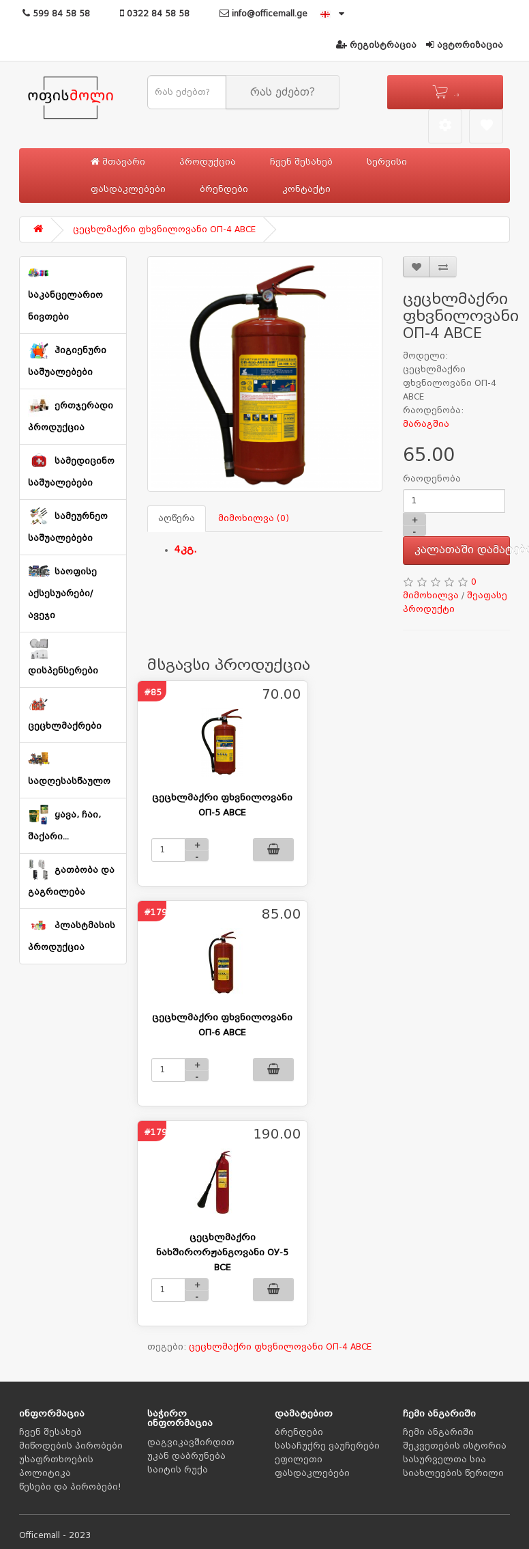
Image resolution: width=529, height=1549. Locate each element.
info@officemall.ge (263, 13)
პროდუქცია (207, 162)
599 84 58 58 (56, 13)
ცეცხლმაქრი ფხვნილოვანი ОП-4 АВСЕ (164, 229)
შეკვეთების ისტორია (455, 1446)
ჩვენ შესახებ (301, 162)
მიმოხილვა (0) (253, 518)
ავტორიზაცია (464, 45)
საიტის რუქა (177, 1470)
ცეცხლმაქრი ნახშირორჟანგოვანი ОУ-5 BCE (222, 1252)
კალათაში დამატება (462, 550)
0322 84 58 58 (155, 13)
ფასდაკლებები (128, 189)
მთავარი (118, 161)
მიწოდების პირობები (71, 1446)
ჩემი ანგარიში (438, 1432)
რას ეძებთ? (282, 92)
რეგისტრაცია (376, 45)
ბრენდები (224, 189)
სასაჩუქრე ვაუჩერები (327, 1446)
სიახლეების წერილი (453, 1473)
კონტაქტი (306, 189)
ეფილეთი (298, 1459)
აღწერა (176, 518)
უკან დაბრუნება (186, 1456)
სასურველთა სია (444, 1459)
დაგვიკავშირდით (191, 1442)
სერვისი (387, 162)
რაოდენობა (432, 479)
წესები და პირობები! (70, 1487)
